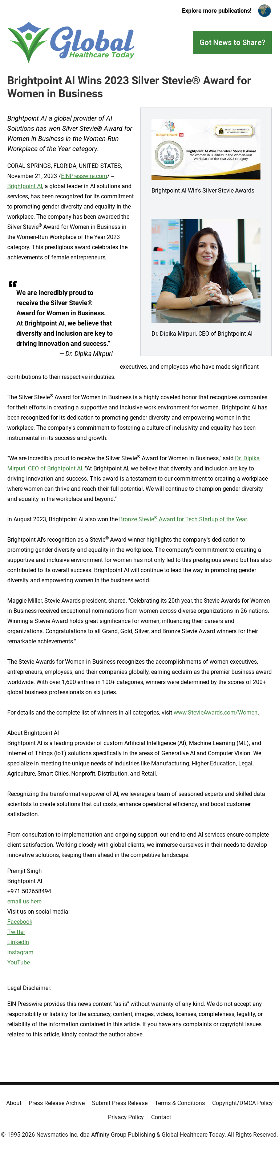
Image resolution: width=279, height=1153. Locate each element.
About (13, 1103)
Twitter (16, 932)
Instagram (20, 952)
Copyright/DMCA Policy (242, 1103)
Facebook (19, 921)
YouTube (18, 962)
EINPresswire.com (84, 176)
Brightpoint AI (24, 186)
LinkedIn (18, 942)
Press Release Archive (57, 1103)
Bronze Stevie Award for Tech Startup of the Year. (183, 519)
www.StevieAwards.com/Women (216, 712)
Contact (161, 1117)
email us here (24, 901)
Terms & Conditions (180, 1103)
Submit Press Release (119, 1103)
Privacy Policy (126, 1117)
